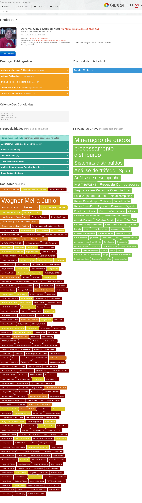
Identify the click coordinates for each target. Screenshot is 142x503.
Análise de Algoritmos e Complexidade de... (34, 167)
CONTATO (39, 7)
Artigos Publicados (34, 76)
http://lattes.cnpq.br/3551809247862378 (80, 29)
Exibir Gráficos (8, 54)
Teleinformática (34, 156)
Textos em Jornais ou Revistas (34, 88)
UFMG (135, 6)
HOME (5, 7)
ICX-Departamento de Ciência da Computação (50, 40)
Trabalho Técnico (107, 70)
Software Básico (34, 150)
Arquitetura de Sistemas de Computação (34, 144)
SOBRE (54, 7)
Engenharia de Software (34, 173)
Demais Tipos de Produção (34, 82)
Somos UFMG (114, 4)
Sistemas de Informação (34, 161)
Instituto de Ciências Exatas (38, 38)
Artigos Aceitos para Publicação (34, 70)
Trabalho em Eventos (34, 93)
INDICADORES (22, 7)
